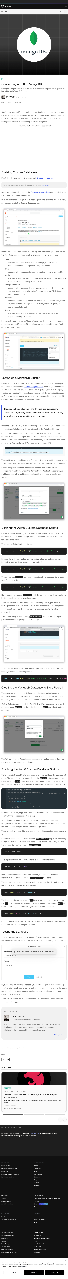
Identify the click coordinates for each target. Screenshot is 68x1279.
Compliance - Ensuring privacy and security (47, 1198)
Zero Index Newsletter (8, 1177)
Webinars (37, 1185)
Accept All (54, 1272)
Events (3, 1217)
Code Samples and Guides (9, 1168)
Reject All (34, 1272)
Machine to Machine (40, 1244)
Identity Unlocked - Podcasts (10, 1174)
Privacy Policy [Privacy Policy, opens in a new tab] (24, 1266)
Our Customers (38, 1195)
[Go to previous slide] (60, 1119)
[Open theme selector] (65, 11)
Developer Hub (5, 1166)
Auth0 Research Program (8, 1220)
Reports (36, 1182)
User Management (6, 1244)
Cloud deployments (7, 1249)
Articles (36, 1166)
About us (36, 1207)
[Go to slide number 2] (34, 1114)
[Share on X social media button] (3, 1059)
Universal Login (38, 1232)
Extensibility (5, 1238)
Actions (36, 1241)
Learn (35, 1217)
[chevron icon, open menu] (6, 12)
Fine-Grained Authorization (9, 1252)
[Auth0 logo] (33, 6)
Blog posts (4, 1171)
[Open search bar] (61, 12)
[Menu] (66, 6)
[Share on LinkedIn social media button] (8, 1059)
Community (4, 1195)
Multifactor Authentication (41, 1238)
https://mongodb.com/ (33, 387)
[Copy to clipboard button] (12, 1059)
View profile (58, 1035)
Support (3, 1198)
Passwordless (38, 1247)
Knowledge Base (6, 1201)
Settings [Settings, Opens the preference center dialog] (13, 1272)
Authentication (5, 1247)
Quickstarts (37, 1168)
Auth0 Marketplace (7, 1204)
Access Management (7, 1235)
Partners (36, 1201)
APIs (35, 1171)
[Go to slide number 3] (55, 1114)
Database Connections (40, 192)
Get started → (45, 185)
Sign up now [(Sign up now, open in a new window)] (34, 1133)
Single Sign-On (38, 1235)
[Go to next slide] (65, 1119)
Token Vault (37, 1252)
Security (3, 1241)
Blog (2, 12)
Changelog (37, 1177)
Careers (41, 1204)
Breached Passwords (40, 1249)
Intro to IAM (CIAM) (39, 1220)
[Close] (65, 1261)
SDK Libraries (38, 1174)
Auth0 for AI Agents (7, 1232)
